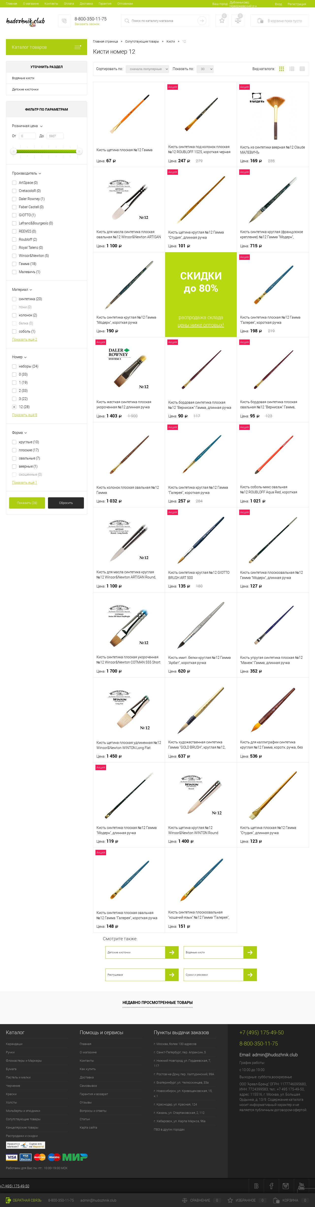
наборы (28, 366)
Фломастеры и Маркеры (24, 1060)
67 (107, 160)
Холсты (11, 1102)
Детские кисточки (25, 89)
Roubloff (28, 239)
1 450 (110, 756)
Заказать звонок (87, 24)
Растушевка (115, 974)
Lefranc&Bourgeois (36, 223)
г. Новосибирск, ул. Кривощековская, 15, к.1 (183, 1093)
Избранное (247, 1200)
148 (108, 926)
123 (252, 841)
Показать (27, 503)
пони (25, 307)
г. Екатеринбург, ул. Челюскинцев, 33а (181, 1082)
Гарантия (105, 3)
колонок (28, 315)
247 (185, 160)
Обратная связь (24, 1200)
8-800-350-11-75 (61, 1200)
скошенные (30, 474)
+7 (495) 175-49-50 (14, 1186)
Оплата (69, 3)
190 (108, 331)
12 (24, 407)
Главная (11, 3)
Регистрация (297, 4)
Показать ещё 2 (24, 339)
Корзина (291, 1200)
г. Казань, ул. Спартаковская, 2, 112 (179, 1113)
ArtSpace (28, 183)
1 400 (182, 841)
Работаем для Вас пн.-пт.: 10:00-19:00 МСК (36, 1168)
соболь (27, 331)
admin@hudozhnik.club (275, 1054)
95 (256, 416)
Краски (11, 1094)
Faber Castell (31, 207)
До (41, 136)
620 (180, 671)
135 (185, 586)
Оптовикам (125, 3)
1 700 (110, 671)
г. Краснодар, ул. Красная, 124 (175, 1104)
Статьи (85, 1119)
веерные (28, 466)
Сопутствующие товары (23, 1119)
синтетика (30, 299)
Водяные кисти (23, 78)
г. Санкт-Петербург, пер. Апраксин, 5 (180, 1052)
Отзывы (86, 1102)
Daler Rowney (32, 199)
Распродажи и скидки (22, 1136)
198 (257, 331)
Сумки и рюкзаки (197, 974)
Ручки (10, 1052)
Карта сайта (88, 1127)
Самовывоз (88, 1086)
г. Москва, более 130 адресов (175, 1044)
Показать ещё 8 (24, 415)
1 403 (117, 416)
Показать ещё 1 (24, 483)
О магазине (31, 3)
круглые (29, 442)
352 (252, 671)
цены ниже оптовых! (201, 325)
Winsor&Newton (34, 256)
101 (180, 246)
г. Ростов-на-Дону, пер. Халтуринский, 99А (184, 1074)
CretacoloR (30, 191)
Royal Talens (31, 248)
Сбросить (66, 503)
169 (257, 160)
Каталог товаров (46, 47)
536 (252, 756)
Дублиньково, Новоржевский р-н (243, 4)
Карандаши (14, 1044)
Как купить (88, 1069)
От (14, 136)
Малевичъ (29, 272)
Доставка (86, 3)
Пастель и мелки (18, 1077)
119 (108, 841)
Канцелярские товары (22, 1127)
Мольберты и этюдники (23, 1111)
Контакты (51, 3)
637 (180, 756)
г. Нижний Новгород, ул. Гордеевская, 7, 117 (182, 1063)
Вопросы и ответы (93, 1111)
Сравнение (201, 1200)
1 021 (254, 501)
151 (180, 926)
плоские (29, 450)
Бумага (11, 1069)
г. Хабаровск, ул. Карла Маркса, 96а (179, 1121)
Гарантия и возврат (94, 1094)
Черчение (13, 1086)
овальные (29, 458)
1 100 (110, 246)
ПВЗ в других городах (169, 1129)
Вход (278, 4)
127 (252, 586)
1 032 (110, 501)
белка (26, 323)
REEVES (27, 231)
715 (252, 246)
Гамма (27, 264)
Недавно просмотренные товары (158, 1002)
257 (185, 501)
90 (184, 416)
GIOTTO (27, 215)
